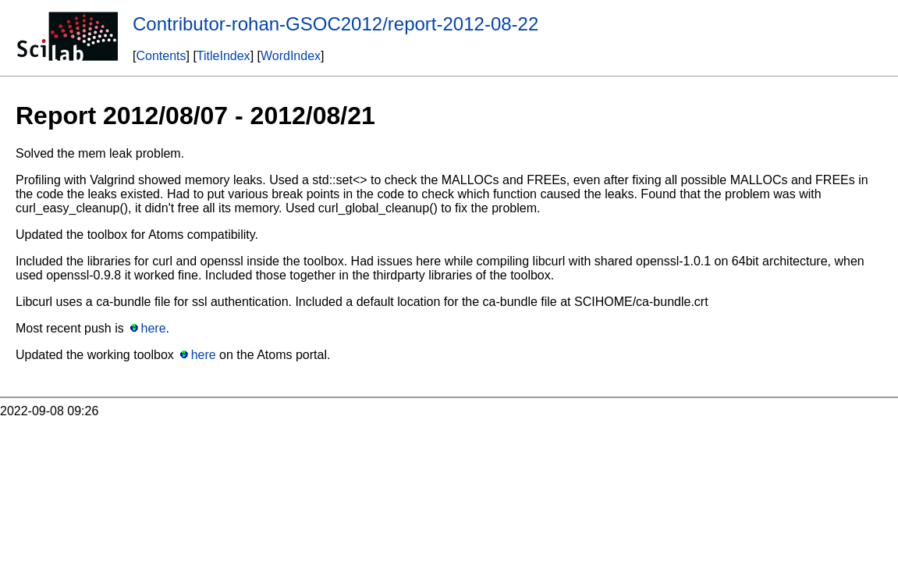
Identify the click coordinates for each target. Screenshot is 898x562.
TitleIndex (223, 55)
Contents (161, 55)
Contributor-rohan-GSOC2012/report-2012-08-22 (335, 23)
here (153, 328)
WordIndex (291, 55)
